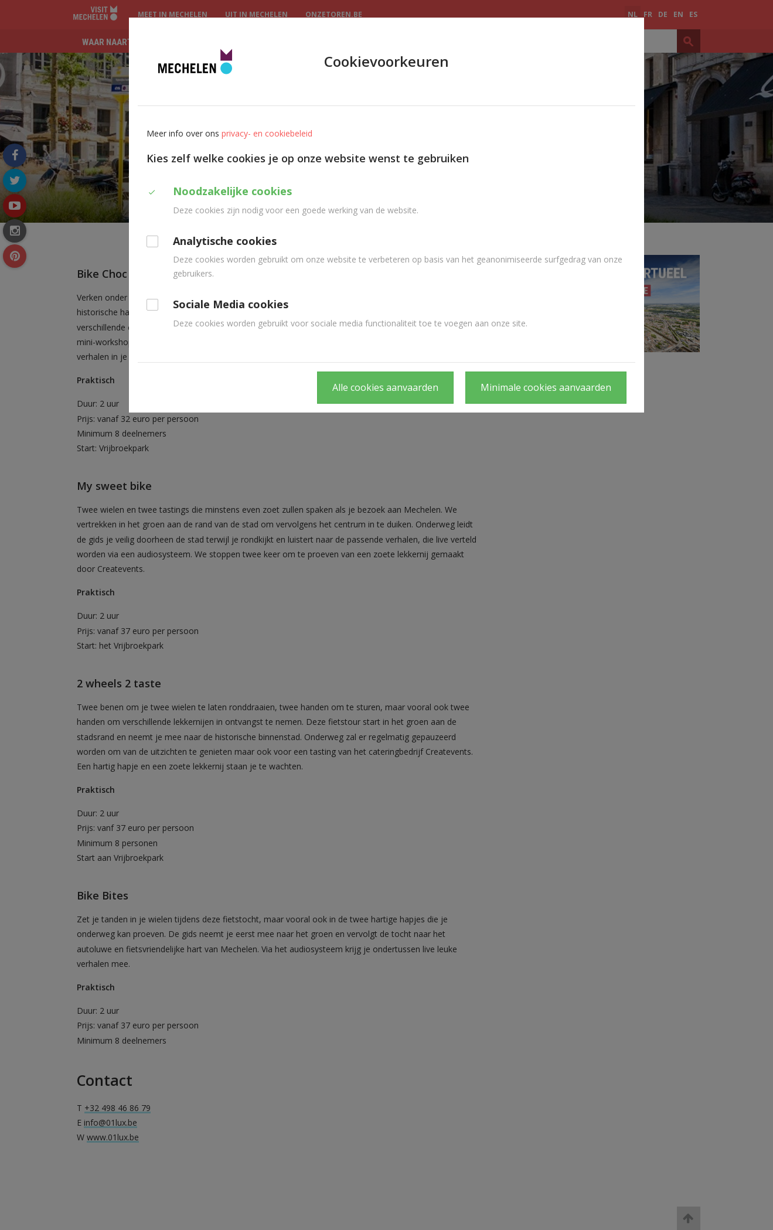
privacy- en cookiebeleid (267, 133)
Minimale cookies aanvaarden (546, 387)
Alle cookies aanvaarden (385, 387)
